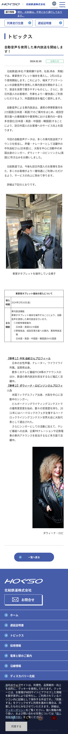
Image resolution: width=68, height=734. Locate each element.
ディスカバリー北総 (22, 676)
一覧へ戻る (34, 557)
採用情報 (15, 645)
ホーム (14, 615)
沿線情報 (15, 666)
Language (54, 5)
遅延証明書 (17, 625)
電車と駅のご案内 (21, 655)
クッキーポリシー (15, 710)
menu (62, 5)
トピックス (17, 635)
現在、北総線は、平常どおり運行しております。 (39, 13)
